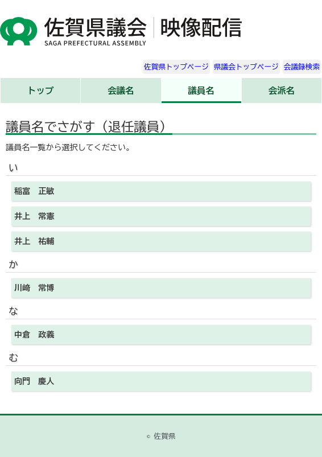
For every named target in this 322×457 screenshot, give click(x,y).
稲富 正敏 (34, 191)
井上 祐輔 (34, 241)
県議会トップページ (246, 67)
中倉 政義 (34, 335)
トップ (40, 90)
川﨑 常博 (34, 288)
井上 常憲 (34, 216)
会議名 (121, 90)
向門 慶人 (34, 381)
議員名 (201, 90)
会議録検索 (302, 67)
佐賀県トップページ (176, 67)
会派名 (282, 90)
